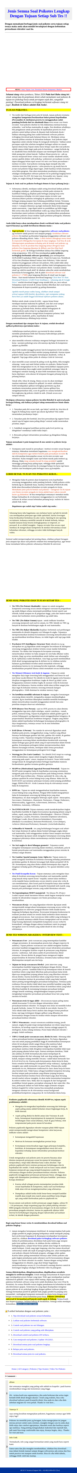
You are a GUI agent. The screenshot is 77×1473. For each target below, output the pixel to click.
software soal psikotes (59, 231)
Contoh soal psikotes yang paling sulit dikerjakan (33, 1330)
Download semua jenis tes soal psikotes (29, 1354)
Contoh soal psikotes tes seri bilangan (28, 1325)
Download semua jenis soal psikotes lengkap (31, 1344)
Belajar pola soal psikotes (23, 1349)
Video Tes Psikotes (57, 1369)
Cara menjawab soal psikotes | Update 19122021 (33, 1339)
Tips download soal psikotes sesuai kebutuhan (32, 1316)
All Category (23, 1369)
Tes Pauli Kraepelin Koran (23, 873)
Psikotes (33, 1369)
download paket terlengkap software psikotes (47, 1238)
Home (14, 1369)
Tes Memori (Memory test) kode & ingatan (31, 673)
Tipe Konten (43, 1369)
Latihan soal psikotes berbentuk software (30, 1320)
